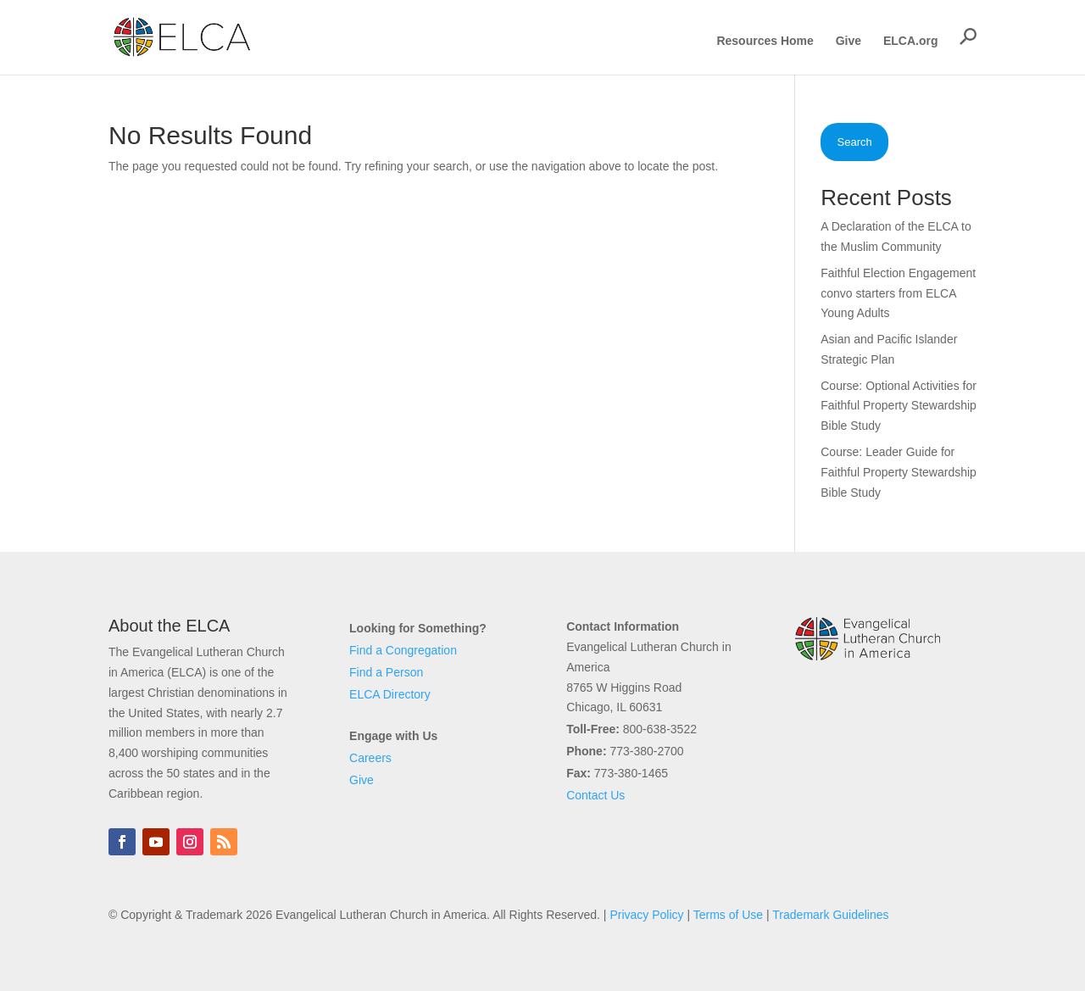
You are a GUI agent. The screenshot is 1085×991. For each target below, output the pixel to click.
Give (848, 41)
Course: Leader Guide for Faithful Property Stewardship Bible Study (898, 472)
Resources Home (764, 41)
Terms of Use (728, 914)
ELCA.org (910, 41)
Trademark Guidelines (830, 914)
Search (854, 142)
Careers (370, 758)
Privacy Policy (646, 914)
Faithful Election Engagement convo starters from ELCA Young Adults (898, 293)
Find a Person (386, 672)
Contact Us (595, 795)
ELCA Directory (390, 694)
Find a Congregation (403, 650)
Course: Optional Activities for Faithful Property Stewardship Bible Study (898, 406)
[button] (968, 36)
